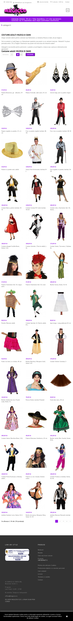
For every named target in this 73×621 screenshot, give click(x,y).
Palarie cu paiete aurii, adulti (10, 169)
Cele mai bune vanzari (45, 555)
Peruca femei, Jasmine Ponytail (35, 400)
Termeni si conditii (44, 577)
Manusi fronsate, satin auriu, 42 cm (36, 93)
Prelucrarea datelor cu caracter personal (51, 568)
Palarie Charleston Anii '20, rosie (36, 285)
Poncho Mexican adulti (8, 323)
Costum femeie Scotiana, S (58, 361)
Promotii (40, 558)
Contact (67, 2)
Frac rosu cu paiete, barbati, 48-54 (60, 131)
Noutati (40, 553)
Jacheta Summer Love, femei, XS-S (12, 515)
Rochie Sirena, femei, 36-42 (58, 285)
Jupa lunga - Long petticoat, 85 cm (60, 323)
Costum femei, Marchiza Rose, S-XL (12, 438)
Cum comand (42, 571)
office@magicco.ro (11, 596)
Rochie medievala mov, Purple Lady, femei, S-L (10, 400)
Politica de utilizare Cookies (47, 565)
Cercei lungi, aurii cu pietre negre (60, 93)
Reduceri (41, 550)
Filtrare (30, 54)
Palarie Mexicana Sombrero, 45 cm (36, 438)
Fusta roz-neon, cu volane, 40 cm (11, 361)
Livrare (40, 574)
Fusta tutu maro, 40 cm (57, 400)
